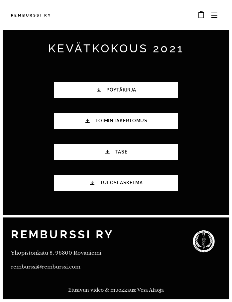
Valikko (214, 15)
